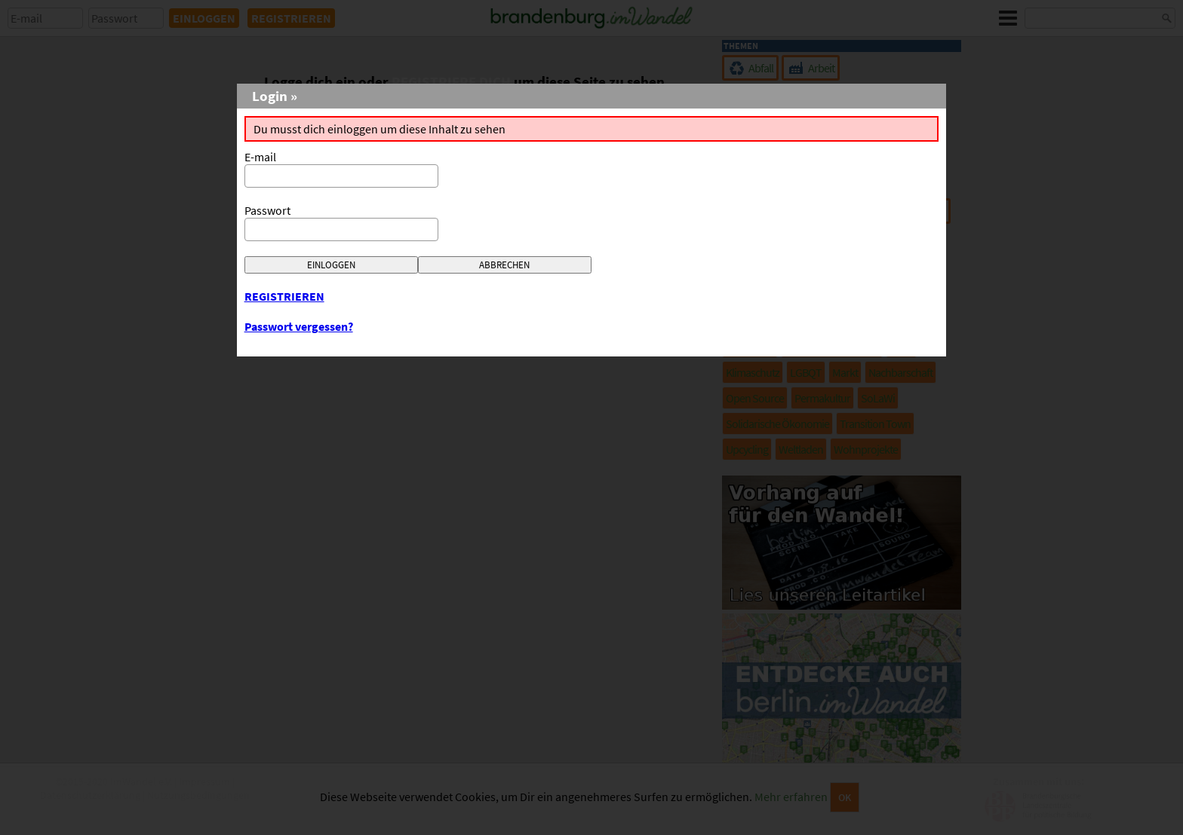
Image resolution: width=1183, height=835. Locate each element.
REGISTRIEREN (284, 296)
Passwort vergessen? (298, 326)
